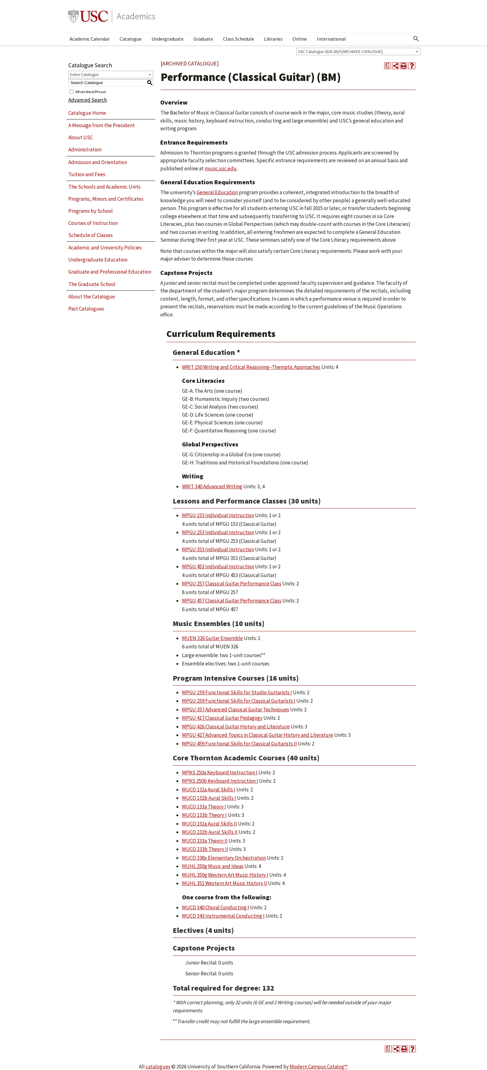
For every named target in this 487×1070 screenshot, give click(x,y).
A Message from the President (101, 125)
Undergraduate (168, 39)
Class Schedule (238, 39)
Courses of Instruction (93, 223)
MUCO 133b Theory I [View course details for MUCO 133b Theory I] (204, 815)
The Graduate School (92, 284)
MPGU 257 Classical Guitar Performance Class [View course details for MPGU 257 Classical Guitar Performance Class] (231, 583)
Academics (136, 16)
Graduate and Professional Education (109, 271)
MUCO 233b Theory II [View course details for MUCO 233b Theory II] (205, 849)
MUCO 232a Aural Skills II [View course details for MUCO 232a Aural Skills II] (209, 823)
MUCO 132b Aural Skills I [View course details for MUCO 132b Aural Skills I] (209, 798)
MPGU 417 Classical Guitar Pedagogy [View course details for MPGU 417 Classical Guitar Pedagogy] (222, 717)
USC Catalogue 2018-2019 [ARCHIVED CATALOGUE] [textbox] (340, 51)
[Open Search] (416, 39)
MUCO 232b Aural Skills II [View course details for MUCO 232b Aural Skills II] (210, 832)
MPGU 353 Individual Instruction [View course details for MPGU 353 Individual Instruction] (218, 549)
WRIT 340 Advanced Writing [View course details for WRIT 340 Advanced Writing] (212, 486)
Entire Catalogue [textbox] (84, 74)
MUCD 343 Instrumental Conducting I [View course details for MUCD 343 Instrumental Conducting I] (223, 915)
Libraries (273, 39)
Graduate (203, 39)
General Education (217, 192)
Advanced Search (87, 99)
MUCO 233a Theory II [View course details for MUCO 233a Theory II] (205, 840)
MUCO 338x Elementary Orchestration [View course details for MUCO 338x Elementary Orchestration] (224, 857)
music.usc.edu (221, 168)
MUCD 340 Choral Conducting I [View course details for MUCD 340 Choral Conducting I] (215, 907)
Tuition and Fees (86, 174)
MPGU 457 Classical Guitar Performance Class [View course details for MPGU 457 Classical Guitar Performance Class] (231, 600)
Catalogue (131, 39)
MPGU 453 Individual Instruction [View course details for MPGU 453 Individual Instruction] (218, 566)
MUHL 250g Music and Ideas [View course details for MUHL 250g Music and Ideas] (213, 866)
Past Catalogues (86, 308)
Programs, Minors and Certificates (105, 198)
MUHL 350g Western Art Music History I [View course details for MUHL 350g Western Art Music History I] (225, 874)
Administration (85, 149)
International (331, 39)
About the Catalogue (91, 296)
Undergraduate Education (97, 259)
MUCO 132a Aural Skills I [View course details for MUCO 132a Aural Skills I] (208, 789)
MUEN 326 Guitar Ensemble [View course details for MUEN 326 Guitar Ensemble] (212, 638)
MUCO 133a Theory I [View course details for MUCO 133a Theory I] (204, 806)
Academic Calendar (90, 39)
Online (300, 39)
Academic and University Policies (105, 247)
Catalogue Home (87, 113)
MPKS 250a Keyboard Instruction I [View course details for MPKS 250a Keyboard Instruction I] (219, 772)
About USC (80, 137)
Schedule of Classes (90, 235)
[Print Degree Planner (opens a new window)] (387, 65)
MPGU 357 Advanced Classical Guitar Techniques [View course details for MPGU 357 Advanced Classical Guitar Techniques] (235, 709)
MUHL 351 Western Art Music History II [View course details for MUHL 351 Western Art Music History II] (224, 883)
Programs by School (90, 211)
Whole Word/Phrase (90, 91)
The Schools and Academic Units (104, 186)
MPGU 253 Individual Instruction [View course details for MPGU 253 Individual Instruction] (218, 532)
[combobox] (358, 51)
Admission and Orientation (97, 162)
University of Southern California (88, 16)
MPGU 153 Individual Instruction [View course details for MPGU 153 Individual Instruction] (218, 515)
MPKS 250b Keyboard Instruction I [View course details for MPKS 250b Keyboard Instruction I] (220, 780)
